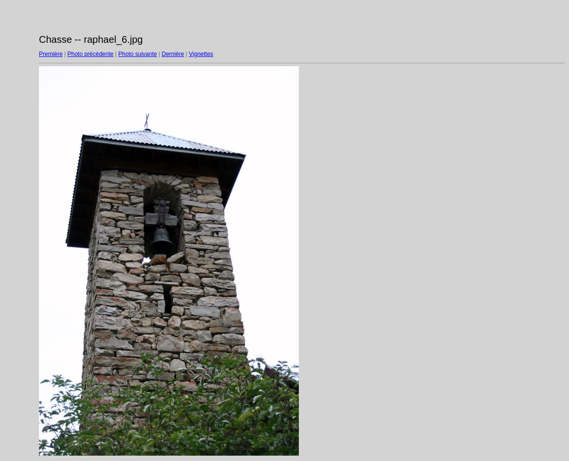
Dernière (173, 54)
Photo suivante (137, 54)
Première (51, 54)
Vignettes (201, 54)
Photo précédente (90, 54)
